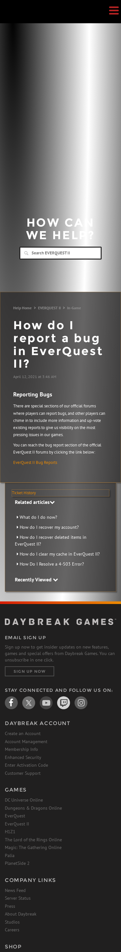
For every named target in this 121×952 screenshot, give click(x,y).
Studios (12, 922)
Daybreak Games (21, 18)
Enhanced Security (23, 757)
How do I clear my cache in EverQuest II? (60, 554)
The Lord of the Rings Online (33, 840)
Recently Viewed (36, 579)
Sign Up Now (29, 671)
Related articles (35, 502)
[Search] (60, 253)
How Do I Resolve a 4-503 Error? (52, 564)
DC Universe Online (24, 800)
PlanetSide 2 (17, 863)
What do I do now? (38, 517)
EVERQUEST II (49, 307)
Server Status (18, 898)
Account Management (26, 741)
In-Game (74, 307)
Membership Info (21, 749)
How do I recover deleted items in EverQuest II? (50, 540)
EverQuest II (17, 824)
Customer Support (23, 773)
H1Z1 (10, 831)
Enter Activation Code (26, 765)
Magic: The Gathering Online (33, 847)
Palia (10, 855)
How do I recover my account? (49, 527)
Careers (12, 930)
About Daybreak (20, 914)
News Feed (15, 890)
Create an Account (23, 733)
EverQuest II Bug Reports (35, 462)
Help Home (22, 307)
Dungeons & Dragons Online (33, 808)
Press (10, 906)
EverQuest (15, 816)
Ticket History (24, 493)
